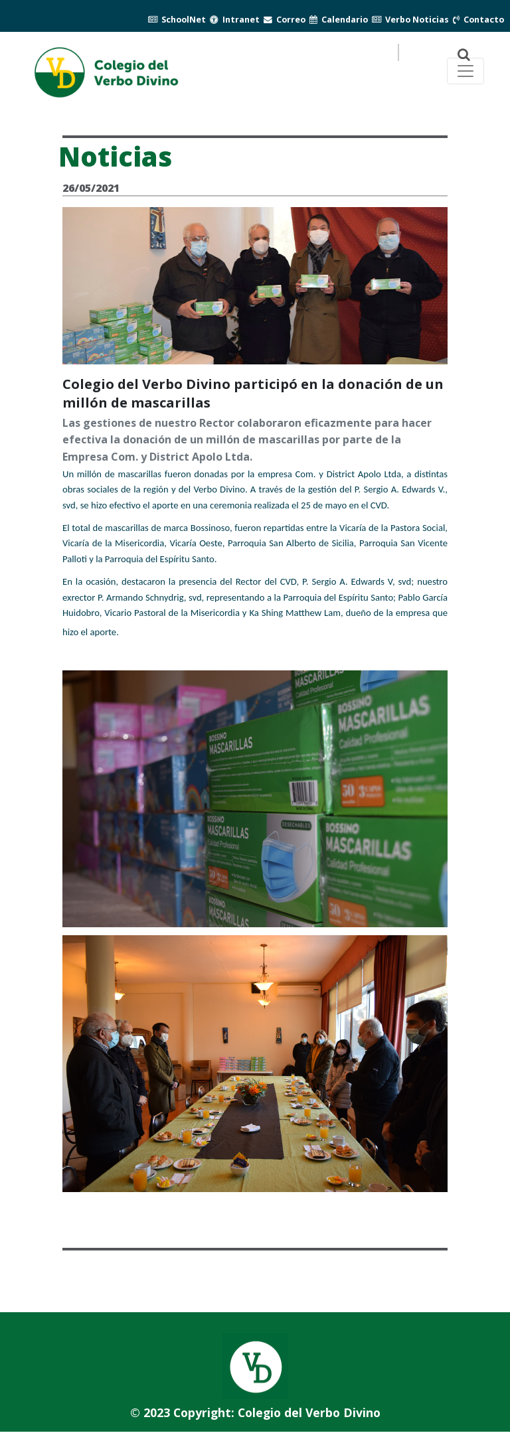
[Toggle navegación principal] (465, 71)
